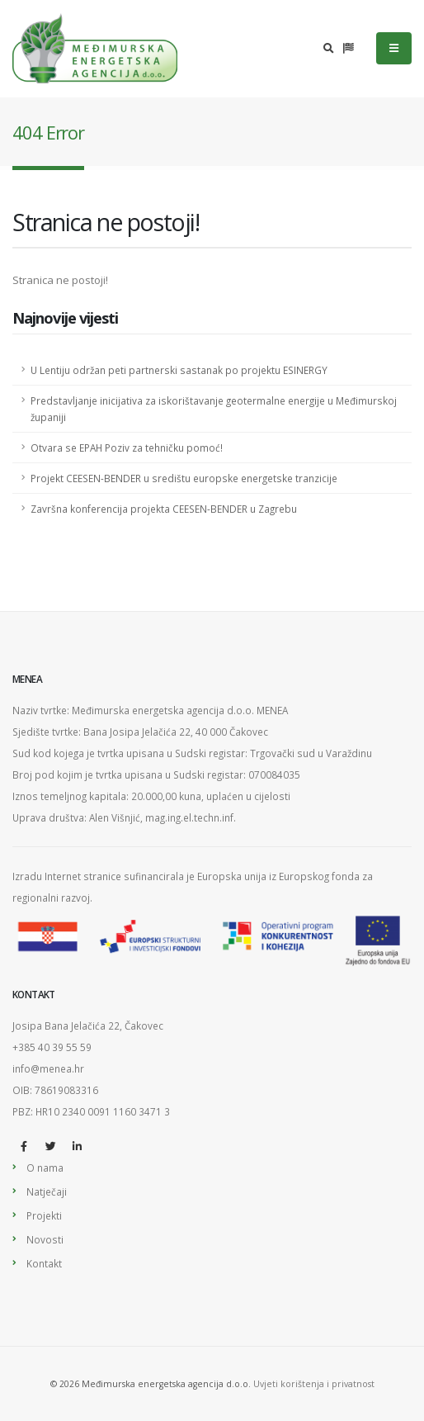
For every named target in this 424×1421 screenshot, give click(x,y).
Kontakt (44, 1263)
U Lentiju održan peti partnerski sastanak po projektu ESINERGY (179, 370)
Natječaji (46, 1191)
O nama (45, 1167)
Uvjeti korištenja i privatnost (314, 1384)
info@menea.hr (48, 1068)
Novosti (45, 1239)
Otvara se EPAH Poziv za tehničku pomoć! (127, 447)
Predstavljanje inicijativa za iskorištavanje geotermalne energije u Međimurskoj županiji (214, 409)
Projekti (44, 1215)
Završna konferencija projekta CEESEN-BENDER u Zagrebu (164, 508)
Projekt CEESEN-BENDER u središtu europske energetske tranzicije (184, 478)
